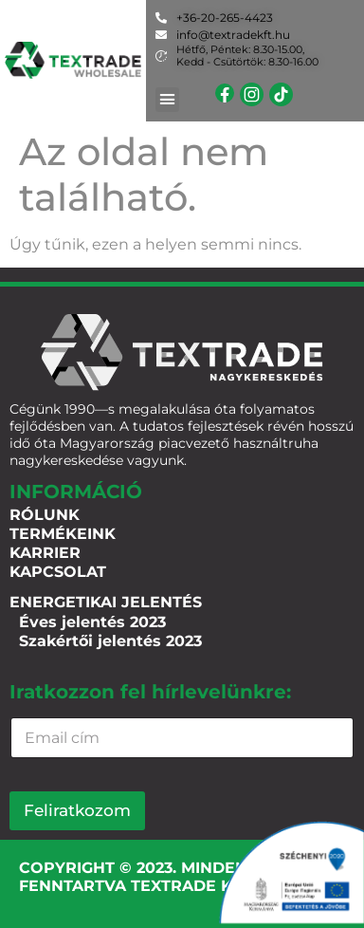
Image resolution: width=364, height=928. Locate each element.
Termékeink (62, 534)
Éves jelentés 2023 (92, 622)
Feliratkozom (77, 810)
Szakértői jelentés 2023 (110, 641)
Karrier (45, 553)
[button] (167, 99)
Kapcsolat (57, 572)
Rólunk (44, 515)
